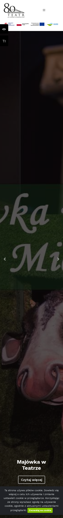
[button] (5, 259)
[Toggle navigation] (44, 10)
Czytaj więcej (31, 480)
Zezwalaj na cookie (40, 510)
